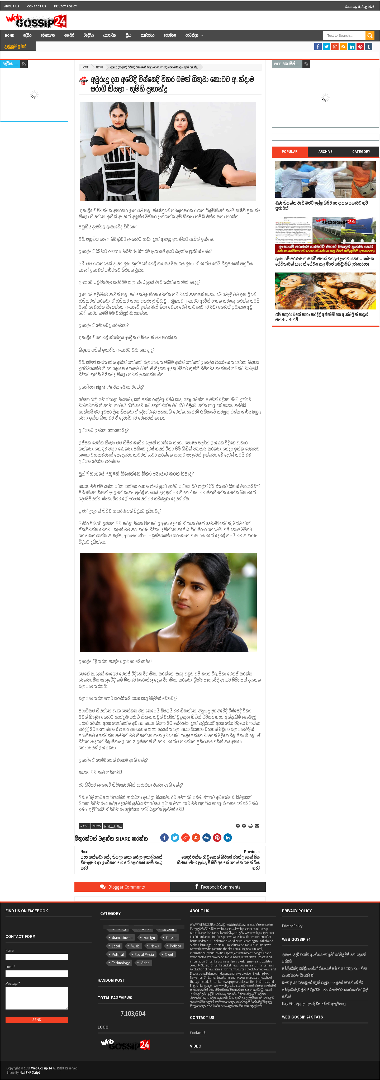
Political (118, 954)
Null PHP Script (30, 1072)
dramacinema (122, 937)
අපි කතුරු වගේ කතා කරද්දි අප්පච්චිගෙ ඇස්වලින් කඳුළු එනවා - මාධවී (321, 317)
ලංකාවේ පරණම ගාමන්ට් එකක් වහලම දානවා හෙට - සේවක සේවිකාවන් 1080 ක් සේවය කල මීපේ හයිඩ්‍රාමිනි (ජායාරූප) (324, 261)
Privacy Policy (65, 6)
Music (135, 946)
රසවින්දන (192, 35)
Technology (121, 963)
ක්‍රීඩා (128, 35)
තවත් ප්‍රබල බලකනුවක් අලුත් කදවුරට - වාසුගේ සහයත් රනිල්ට (322, 982)
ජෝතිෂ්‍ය (170, 35)
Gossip (84, 826)
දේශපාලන (48, 35)
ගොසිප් (69, 35)
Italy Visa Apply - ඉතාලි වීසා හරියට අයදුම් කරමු (314, 1003)
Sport (169, 954)
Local (116, 946)
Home (9, 35)
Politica (175, 946)
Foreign (149, 937)
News (99, 67)
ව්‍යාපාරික (109, 35)
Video (145, 963)
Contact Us (36, 6)
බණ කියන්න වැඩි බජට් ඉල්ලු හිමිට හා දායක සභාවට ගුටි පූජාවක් (321, 205)
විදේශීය (89, 35)
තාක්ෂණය (147, 35)
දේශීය (27, 35)
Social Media (144, 954)
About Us (11, 6)
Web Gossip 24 (41, 1068)
